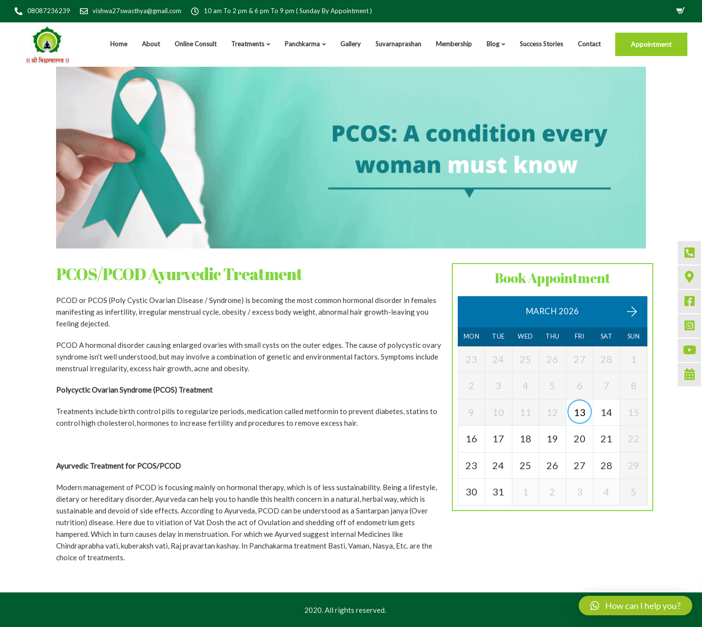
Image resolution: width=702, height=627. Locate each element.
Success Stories (541, 44)
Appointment (651, 44)
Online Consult (195, 44)
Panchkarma (302, 44)
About (151, 44)
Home (118, 44)
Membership (454, 44)
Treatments (247, 44)
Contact (589, 44)
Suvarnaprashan (398, 44)
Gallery (350, 44)
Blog (493, 44)
